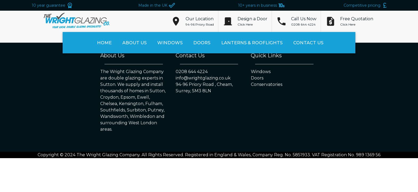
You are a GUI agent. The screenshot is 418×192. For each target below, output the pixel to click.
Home (104, 42)
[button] (199, 21)
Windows (170, 42)
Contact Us (308, 42)
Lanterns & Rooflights (252, 42)
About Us (134, 42)
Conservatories (266, 84)
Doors (201, 42)
